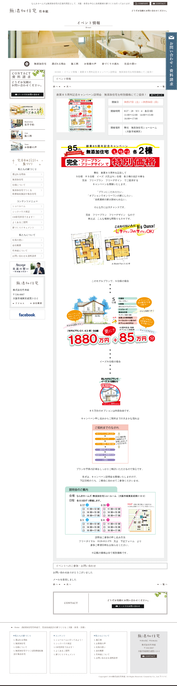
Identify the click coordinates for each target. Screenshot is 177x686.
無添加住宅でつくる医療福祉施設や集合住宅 (24, 192)
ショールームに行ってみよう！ (69, 640)
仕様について (18, 185)
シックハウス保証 (21, 211)
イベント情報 (70, 72)
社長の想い (17, 240)
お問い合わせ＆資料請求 (24, 256)
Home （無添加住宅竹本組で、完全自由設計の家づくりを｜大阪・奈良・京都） (50, 627)
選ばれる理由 (18, 174)
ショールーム (18, 206)
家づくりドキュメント (23, 227)
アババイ (163, 676)
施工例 (99, 640)
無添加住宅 (17, 179)
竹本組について (20, 250)
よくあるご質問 (20, 222)
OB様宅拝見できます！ (23, 217)
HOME (58, 72)
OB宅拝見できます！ (65, 647)
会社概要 (16, 245)
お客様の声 (101, 643)
